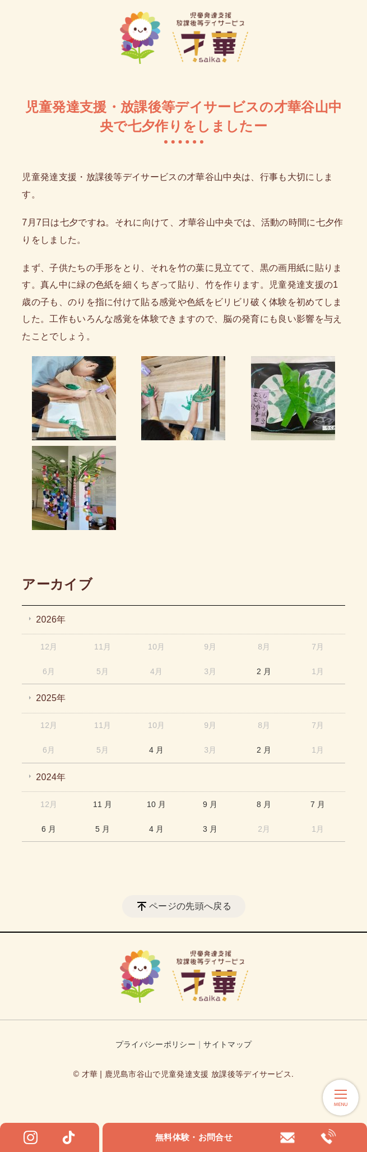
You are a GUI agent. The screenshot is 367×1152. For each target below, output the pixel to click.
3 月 (210, 828)
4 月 (156, 749)
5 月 (102, 828)
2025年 (51, 698)
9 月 (210, 804)
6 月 (49, 828)
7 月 (318, 804)
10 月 (156, 804)
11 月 (103, 804)
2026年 (51, 619)
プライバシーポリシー (155, 1044)
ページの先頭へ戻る (190, 906)
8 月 (264, 804)
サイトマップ (227, 1044)
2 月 (264, 671)
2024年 (51, 777)
